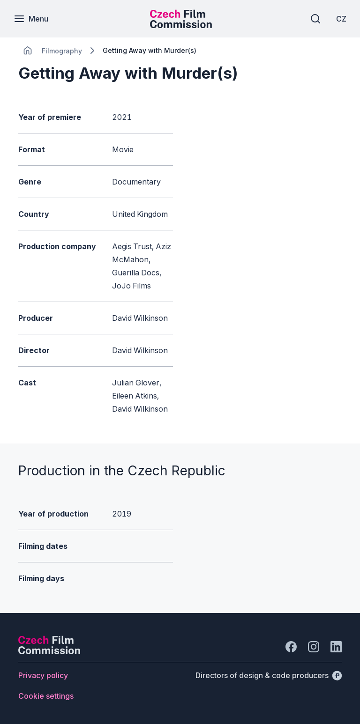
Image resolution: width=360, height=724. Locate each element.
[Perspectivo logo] (49, 651)
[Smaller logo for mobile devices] (181, 25)
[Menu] (31, 18)
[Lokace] (62, 51)
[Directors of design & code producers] (268, 675)
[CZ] (340, 18)
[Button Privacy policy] (43, 675)
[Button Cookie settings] (46, 696)
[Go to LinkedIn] (336, 646)
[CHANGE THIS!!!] (27, 50)
